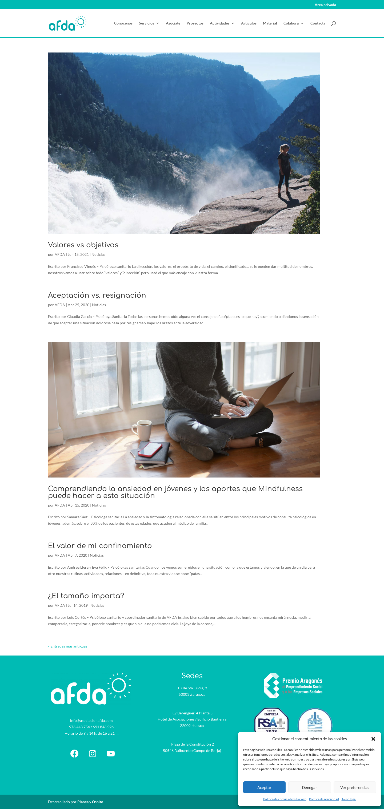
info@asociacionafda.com (91, 720)
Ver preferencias (354, 787)
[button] (373, 739)
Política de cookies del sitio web (284, 799)
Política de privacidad (324, 799)
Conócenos (123, 23)
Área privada (325, 5)
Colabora (291, 23)
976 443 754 (79, 727)
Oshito (97, 801)
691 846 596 (103, 727)
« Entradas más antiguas (67, 646)
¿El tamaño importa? (86, 596)
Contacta (317, 23)
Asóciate (173, 23)
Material (270, 23)
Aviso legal (349, 799)
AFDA (60, 254)
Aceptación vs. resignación (97, 295)
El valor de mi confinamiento (100, 546)
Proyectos (195, 23)
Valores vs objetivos (83, 245)
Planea (83, 801)
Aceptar (264, 787)
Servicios (146, 23)
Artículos (249, 23)
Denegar (309, 787)
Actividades (219, 23)
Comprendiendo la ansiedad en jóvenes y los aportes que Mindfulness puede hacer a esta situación (175, 492)
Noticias (98, 254)
